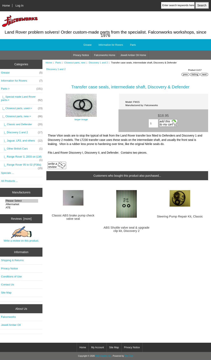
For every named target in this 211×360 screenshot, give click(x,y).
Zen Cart (129, 356)
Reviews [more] (21, 218)
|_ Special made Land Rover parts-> (21, 98)
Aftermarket (21, 204)
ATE (21, 207)
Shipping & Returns (12, 260)
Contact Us (7, 284)
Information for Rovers (110, 44)
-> (21, 88)
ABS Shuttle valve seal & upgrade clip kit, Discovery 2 (127, 229)
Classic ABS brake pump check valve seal (73, 217)
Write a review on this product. (21, 234)
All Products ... (9, 180)
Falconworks (8, 316)
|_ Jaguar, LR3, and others (21, 140)
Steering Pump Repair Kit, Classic (180, 216)
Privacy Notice (81, 55)
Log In (19, 5)
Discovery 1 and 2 (98, 62)
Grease (87, 44)
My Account (97, 347)
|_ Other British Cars (21, 148)
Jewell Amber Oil (11, 324)
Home (6, 5)
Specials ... (7, 172)
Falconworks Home (104, 55)
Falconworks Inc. (103, 356)
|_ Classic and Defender (21, 124)
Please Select (21, 200)
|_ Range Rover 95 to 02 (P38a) (21, 165)
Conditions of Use (11, 276)
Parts (58, 62)
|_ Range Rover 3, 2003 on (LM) (21, 157)
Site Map (6, 292)
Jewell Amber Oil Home (133, 55)
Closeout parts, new (74, 62)
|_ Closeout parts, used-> (21, 108)
